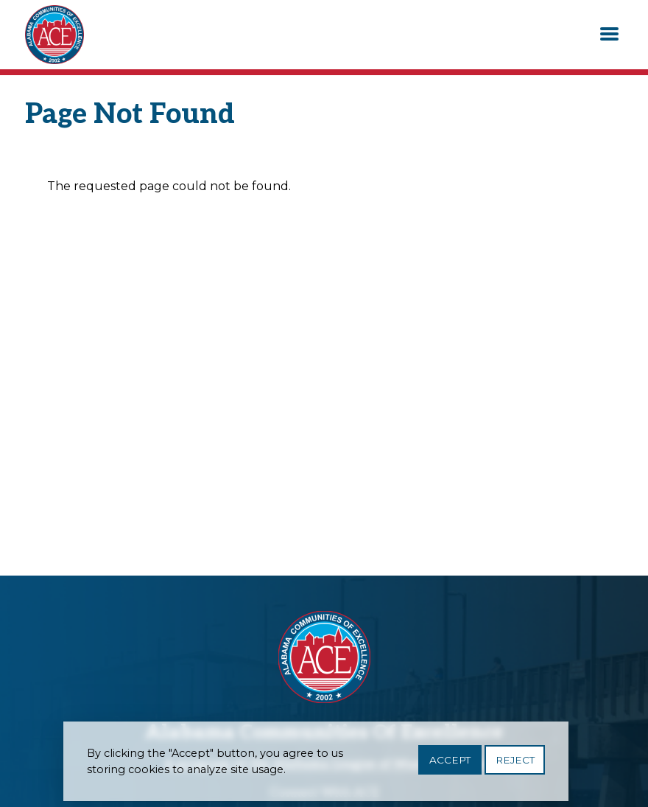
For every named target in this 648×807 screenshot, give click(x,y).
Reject (515, 763)
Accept (450, 763)
